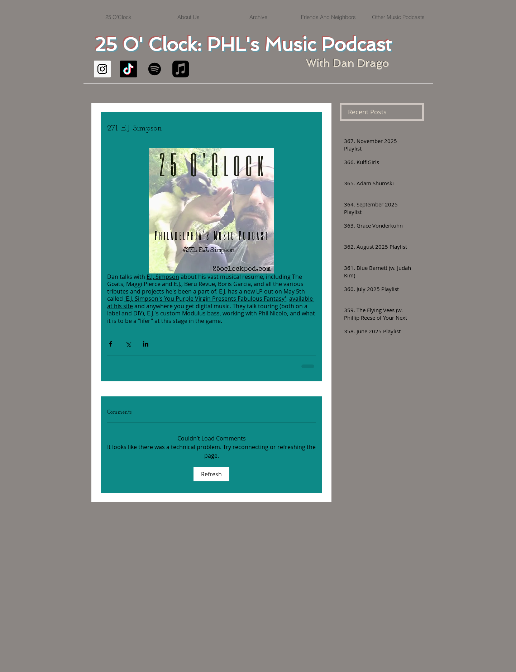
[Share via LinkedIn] (145, 343)
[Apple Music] (180, 69)
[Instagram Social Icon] (102, 69)
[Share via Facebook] (110, 343)
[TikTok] (128, 69)
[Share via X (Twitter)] (128, 343)
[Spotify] (154, 69)
